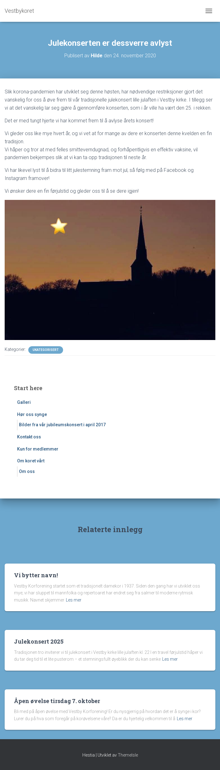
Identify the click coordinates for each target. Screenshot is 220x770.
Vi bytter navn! (36, 575)
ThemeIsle (128, 755)
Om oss (27, 471)
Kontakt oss (29, 436)
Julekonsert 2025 (38, 641)
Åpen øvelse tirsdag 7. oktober (57, 701)
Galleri (24, 402)
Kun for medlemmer (37, 448)
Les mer (73, 600)
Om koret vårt (30, 460)
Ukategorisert (46, 350)
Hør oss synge (32, 414)
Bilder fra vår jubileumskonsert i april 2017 (62, 424)
